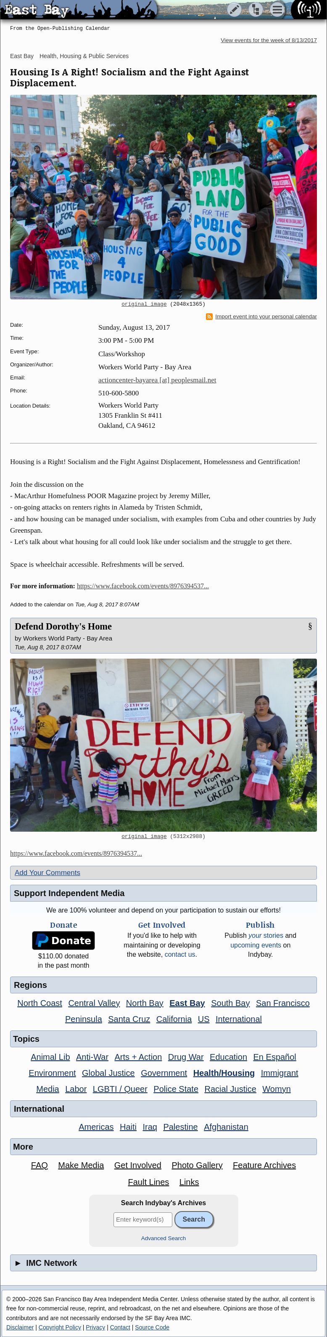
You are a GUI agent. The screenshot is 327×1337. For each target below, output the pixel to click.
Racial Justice (230, 1089)
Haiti (128, 1127)
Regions (30, 985)
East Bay (22, 56)
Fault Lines (148, 1182)
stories (265, 935)
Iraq (149, 1127)
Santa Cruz (129, 1019)
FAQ (39, 1165)
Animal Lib (50, 1057)
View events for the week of (269, 40)
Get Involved (137, 1165)
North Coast (39, 1003)
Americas (96, 1127)
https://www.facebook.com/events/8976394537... (143, 586)
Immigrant (279, 1073)
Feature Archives (264, 1165)
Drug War (186, 1057)
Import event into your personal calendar (261, 316)
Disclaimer (20, 1327)
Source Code (152, 1327)
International (239, 1019)
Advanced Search (163, 1238)
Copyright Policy (60, 1327)
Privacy (95, 1327)
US (204, 1019)
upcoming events (255, 945)
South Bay (230, 1003)
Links (189, 1182)
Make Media (81, 1165)
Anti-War (92, 1057)
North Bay (145, 1003)
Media (47, 1089)
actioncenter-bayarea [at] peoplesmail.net (157, 380)
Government (164, 1073)
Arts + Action (138, 1057)
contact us (180, 954)
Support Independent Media (69, 893)
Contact (120, 1327)
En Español (274, 1057)
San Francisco (283, 1003)
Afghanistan (226, 1127)
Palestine (180, 1127)
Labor (76, 1089)
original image (144, 304)
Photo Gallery (196, 1165)
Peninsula (83, 1019)
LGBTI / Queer (120, 1089)
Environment (52, 1073)
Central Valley (94, 1003)
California (174, 1019)
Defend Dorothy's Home (63, 626)
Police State (175, 1089)
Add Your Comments (47, 873)
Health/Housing (224, 1073)
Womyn (276, 1089)
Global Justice (108, 1073)
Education (228, 1057)
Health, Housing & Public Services (84, 56)
